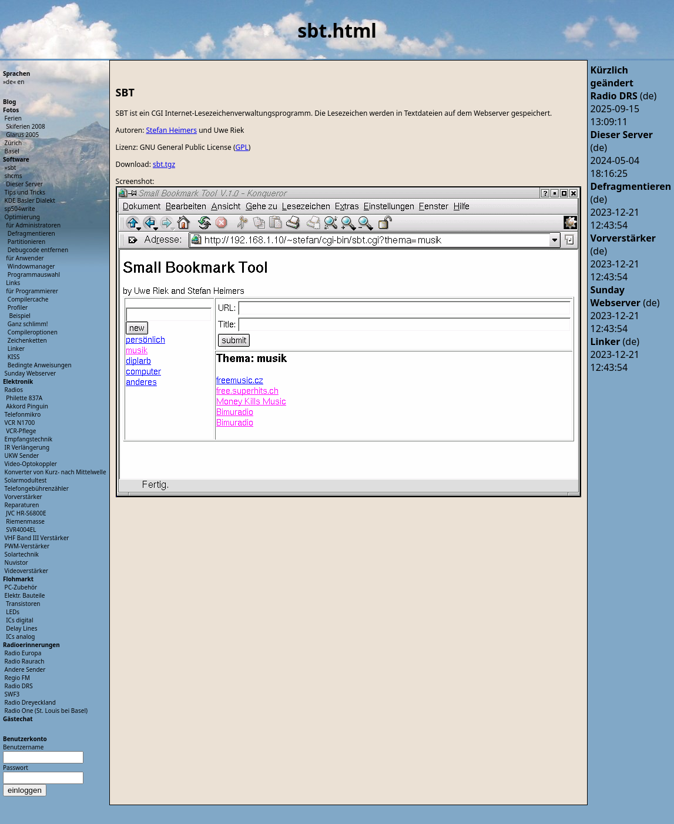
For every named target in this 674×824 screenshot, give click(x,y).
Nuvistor (16, 562)
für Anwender (25, 258)
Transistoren (23, 603)
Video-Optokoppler (31, 464)
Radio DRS (19, 686)
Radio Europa (23, 653)
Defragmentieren (31, 233)
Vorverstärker (23, 497)
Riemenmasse (25, 521)
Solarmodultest (26, 480)
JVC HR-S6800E (26, 513)
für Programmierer (32, 291)
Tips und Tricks (25, 192)
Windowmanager (31, 266)
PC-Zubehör (21, 587)
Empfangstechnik (29, 439)
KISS (14, 357)
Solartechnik (22, 554)
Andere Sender (25, 669)
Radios (14, 390)
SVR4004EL (21, 529)
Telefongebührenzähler (37, 488)
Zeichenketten (27, 340)
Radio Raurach (25, 661)
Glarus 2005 (22, 134)
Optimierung (22, 217)
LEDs (12, 612)
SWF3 (12, 694)
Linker (16, 348)
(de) (624, 95)
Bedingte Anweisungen (40, 365)
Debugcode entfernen (38, 250)
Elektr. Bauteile (25, 595)
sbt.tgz (164, 164)
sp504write (20, 209)
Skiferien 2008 (25, 126)
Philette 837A (24, 398)
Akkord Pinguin (27, 406)
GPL (242, 147)
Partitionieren (26, 241)
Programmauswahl (34, 274)
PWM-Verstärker (27, 546)
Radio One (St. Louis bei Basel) (46, 710)
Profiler (18, 307)
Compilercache (28, 299)
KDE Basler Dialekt (30, 200)
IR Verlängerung (27, 447)
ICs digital (19, 620)
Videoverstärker (26, 571)
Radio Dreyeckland (30, 702)
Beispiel (19, 315)
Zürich (13, 143)
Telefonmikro (23, 414)
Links (13, 283)
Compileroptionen (33, 332)
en (21, 82)
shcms (13, 176)
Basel (12, 151)
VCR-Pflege (21, 431)
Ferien (13, 118)
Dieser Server (24, 184)
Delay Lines (21, 628)
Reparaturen (22, 505)
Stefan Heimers (171, 130)
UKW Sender (22, 455)
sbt (12, 167)
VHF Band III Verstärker (37, 538)
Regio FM (18, 678)
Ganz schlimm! (28, 324)
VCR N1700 (20, 422)
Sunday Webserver (30, 373)
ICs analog (20, 636)
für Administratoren (33, 225)
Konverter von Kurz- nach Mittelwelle (55, 472)
